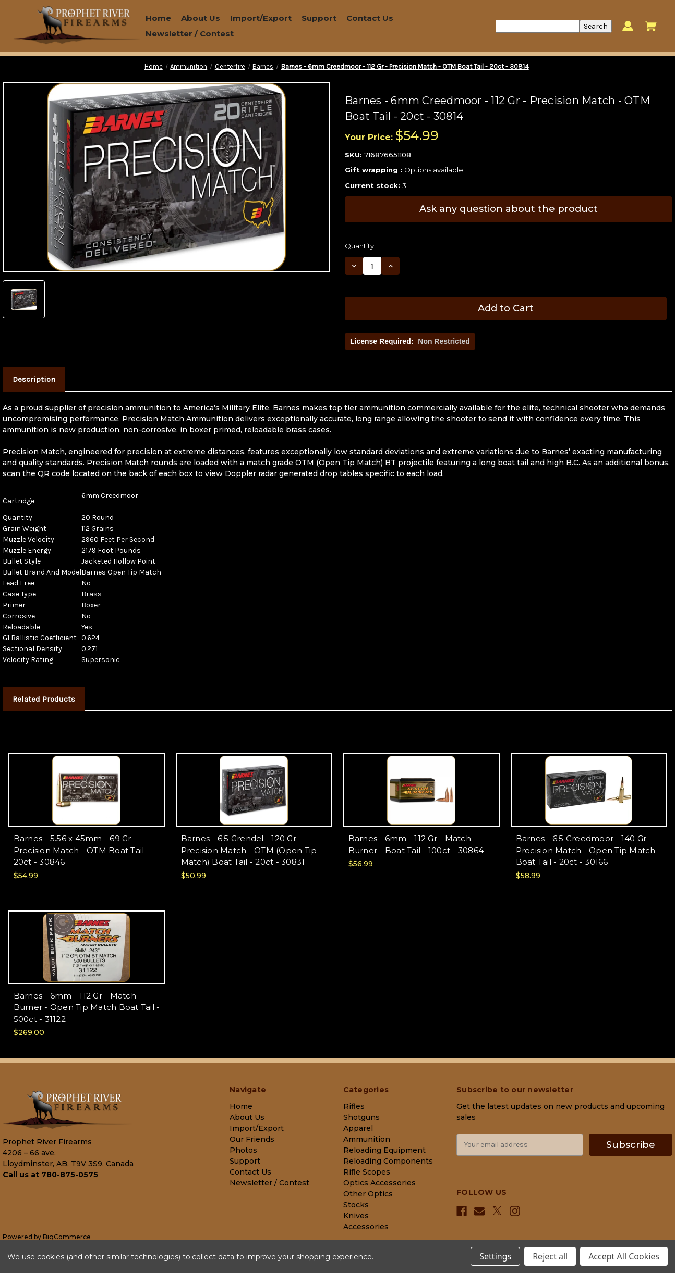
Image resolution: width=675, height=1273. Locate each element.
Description (34, 379)
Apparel (358, 1128)
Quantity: (360, 246)
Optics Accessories (379, 1183)
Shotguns (361, 1117)
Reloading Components (388, 1161)
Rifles (354, 1106)
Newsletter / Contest (190, 34)
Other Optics (368, 1194)
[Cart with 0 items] (651, 26)
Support (319, 18)
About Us (200, 18)
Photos (243, 1150)
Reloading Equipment (384, 1150)
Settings (495, 1256)
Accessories (366, 1226)
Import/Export (261, 18)
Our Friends (252, 1139)
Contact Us (369, 18)
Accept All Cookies (623, 1256)
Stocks (356, 1204)
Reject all (550, 1256)
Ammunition (366, 1139)
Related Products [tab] (44, 699)
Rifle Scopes (366, 1172)
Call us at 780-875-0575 (50, 1174)
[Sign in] (627, 26)
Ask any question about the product (508, 209)
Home (158, 18)
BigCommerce (67, 1237)
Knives (356, 1215)
